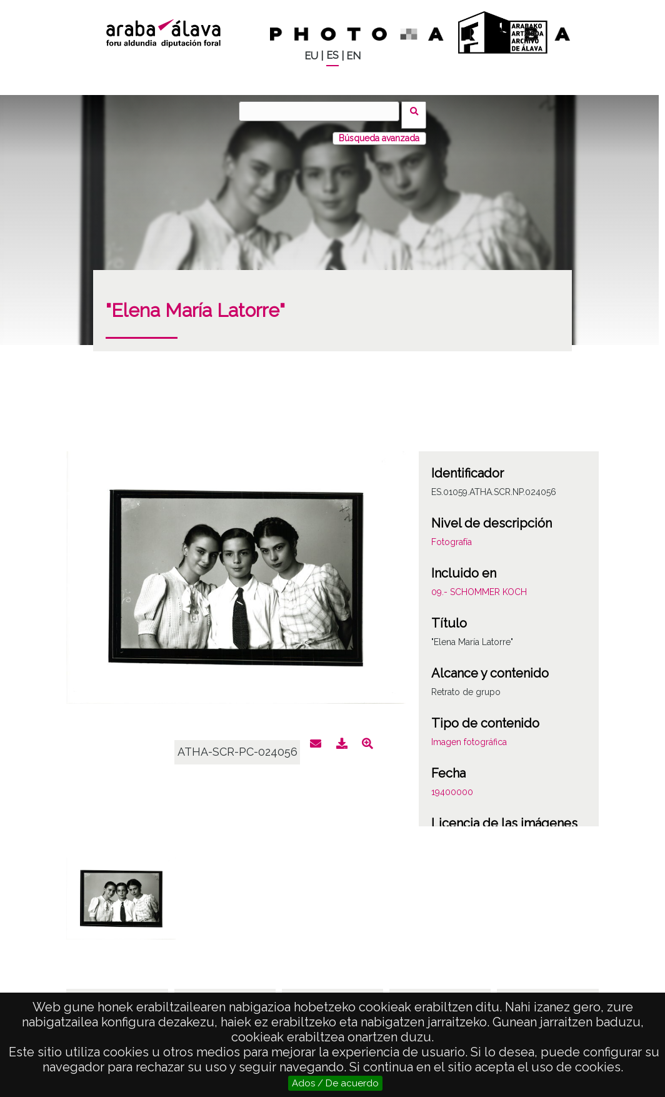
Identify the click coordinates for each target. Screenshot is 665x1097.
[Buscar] (323, 111)
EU (311, 56)
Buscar (417, 110)
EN (353, 56)
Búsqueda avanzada (379, 131)
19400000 (452, 784)
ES (332, 55)
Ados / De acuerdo (335, 1083)
